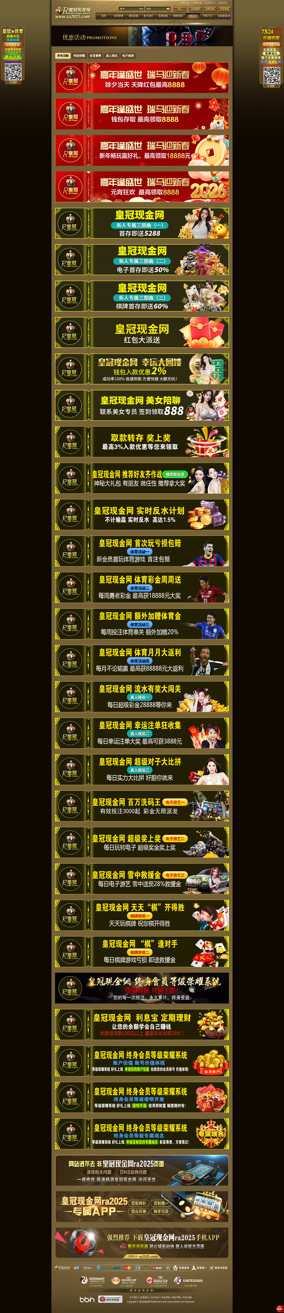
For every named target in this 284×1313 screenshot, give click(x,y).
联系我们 (144, 1297)
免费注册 (210, 8)
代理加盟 (197, 3)
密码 (149, 8)
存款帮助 (166, 1297)
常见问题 (187, 1297)
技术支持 (209, 3)
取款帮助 (176, 1297)
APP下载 (185, 3)
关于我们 (134, 1297)
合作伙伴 (155, 1297)
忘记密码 (195, 8)
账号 (122, 8)
